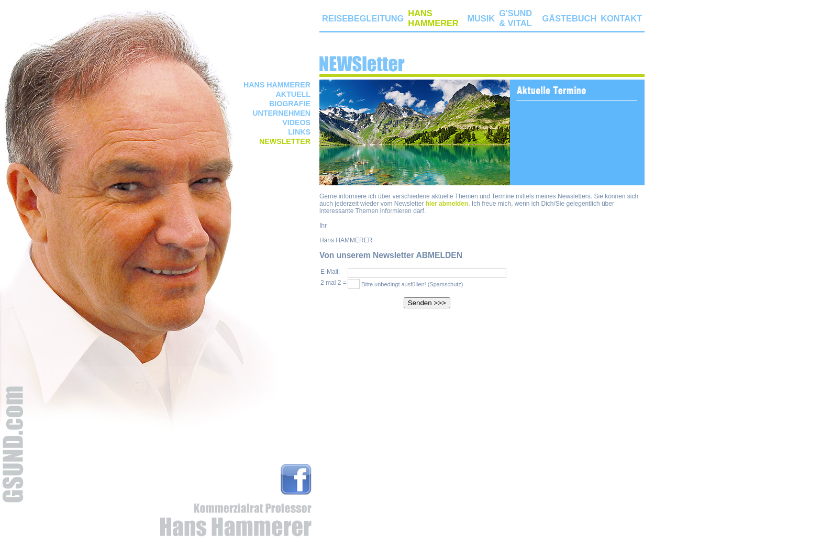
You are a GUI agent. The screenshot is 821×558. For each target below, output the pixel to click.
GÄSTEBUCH (569, 18)
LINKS (299, 132)
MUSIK (481, 18)
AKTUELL (293, 94)
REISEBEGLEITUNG (363, 18)
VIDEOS (296, 122)
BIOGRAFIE (289, 103)
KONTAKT (621, 18)
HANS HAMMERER (276, 85)
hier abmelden (447, 203)
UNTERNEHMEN (281, 113)
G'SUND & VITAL (515, 18)
